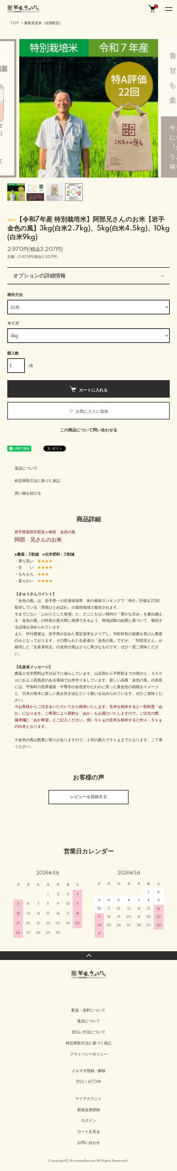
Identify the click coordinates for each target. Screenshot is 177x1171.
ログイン (88, 1121)
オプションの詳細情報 (39, 276)
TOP (14, 23)
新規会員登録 (88, 1110)
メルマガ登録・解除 (88, 1071)
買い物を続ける (28, 493)
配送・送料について (88, 1010)
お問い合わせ (88, 1143)
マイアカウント (88, 1099)
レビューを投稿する (88, 797)
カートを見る (88, 1132)
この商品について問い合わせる (88, 430)
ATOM (94, 1082)
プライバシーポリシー (89, 1054)
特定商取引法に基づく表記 (37, 481)
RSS (80, 1082)
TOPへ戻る (88, 955)
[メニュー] (168, 8)
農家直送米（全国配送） (43, 23)
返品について (26, 468)
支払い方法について (88, 1032)
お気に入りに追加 (88, 411)
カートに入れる (88, 389)
